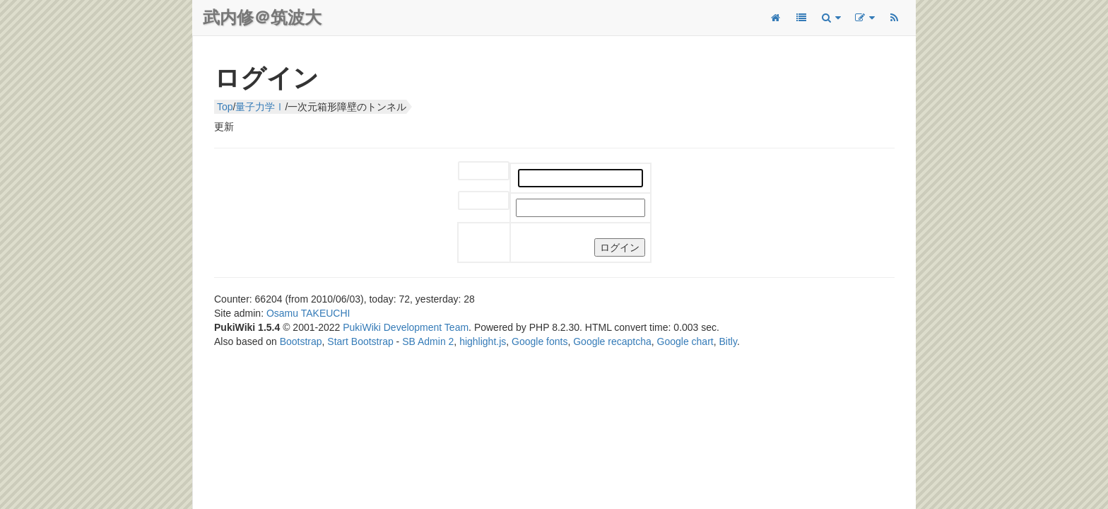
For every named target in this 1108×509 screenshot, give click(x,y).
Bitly (728, 341)
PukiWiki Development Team (405, 327)
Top (225, 106)
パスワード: (473, 201)
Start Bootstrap (360, 341)
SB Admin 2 (428, 341)
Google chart (685, 341)
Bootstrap (301, 341)
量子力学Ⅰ (260, 106)
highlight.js (482, 341)
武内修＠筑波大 (262, 17)
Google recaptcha (612, 341)
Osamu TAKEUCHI (308, 313)
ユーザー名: (473, 171)
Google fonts (539, 341)
